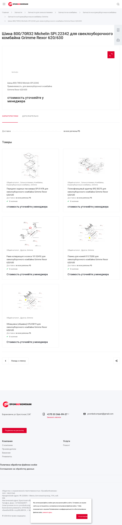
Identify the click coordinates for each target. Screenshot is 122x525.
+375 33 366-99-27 (57, 414)
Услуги (66, 441)
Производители (9, 449)
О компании (7, 445)
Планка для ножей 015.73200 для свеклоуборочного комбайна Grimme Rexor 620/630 (88, 259)
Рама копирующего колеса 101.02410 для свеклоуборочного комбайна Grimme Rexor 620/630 (27, 259)
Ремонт (66, 445)
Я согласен (82, 516)
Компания (7, 441)
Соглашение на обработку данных (17, 469)
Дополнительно (30, 116)
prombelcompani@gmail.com (100, 414)
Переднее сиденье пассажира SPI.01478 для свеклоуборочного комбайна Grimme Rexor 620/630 (27, 192)
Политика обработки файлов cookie (18, 465)
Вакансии (6, 453)
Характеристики (10, 116)
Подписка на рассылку (14, 430)
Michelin (15, 72)
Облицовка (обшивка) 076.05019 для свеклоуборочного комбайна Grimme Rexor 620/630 (27, 327)
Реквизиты (7, 456)
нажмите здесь (47, 512)
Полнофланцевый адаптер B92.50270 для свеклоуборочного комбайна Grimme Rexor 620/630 (88, 192)
